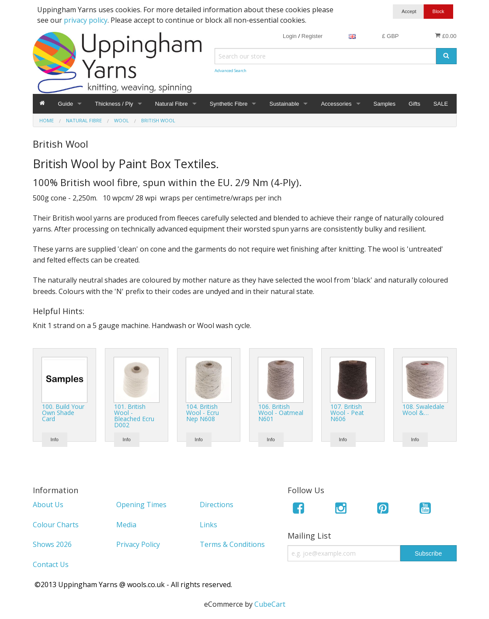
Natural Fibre (171, 103)
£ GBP (390, 36)
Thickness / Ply (114, 103)
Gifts (414, 103)
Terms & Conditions (232, 544)
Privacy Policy (138, 544)
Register (312, 36)
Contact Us (51, 564)
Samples (385, 103)
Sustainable (284, 103)
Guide (65, 103)
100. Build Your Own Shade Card (63, 412)
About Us (48, 504)
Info (55, 439)
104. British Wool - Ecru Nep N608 (202, 412)
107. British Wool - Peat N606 (347, 412)
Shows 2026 (52, 544)
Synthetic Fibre (229, 103)
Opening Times (141, 504)
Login (290, 36)
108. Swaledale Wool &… (423, 409)
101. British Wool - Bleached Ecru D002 (134, 415)
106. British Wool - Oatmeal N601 (280, 412)
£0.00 (445, 35)
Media (126, 524)
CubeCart (269, 604)
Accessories (336, 103)
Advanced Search (230, 70)
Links (208, 524)
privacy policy (86, 20)
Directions (216, 504)
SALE (441, 103)
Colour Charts (56, 524)
